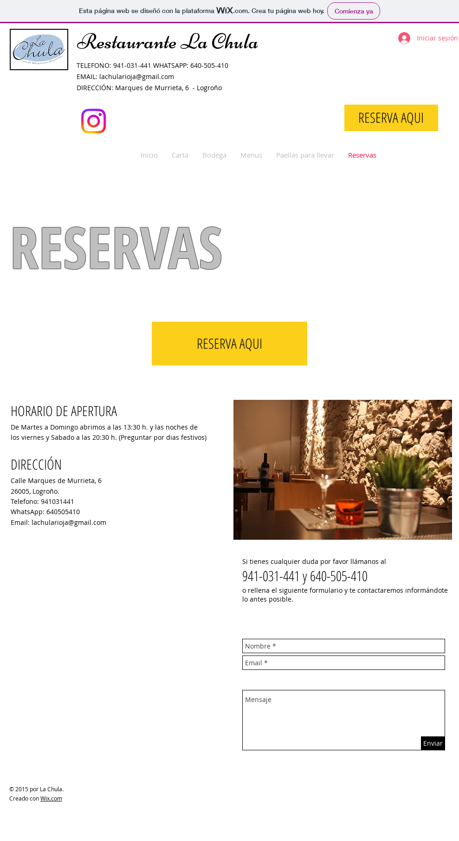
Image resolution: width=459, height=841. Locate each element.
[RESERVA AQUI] (391, 118)
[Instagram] (93, 121)
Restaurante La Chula (168, 41)
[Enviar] (433, 743)
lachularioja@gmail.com (136, 76)
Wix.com (51, 798)
